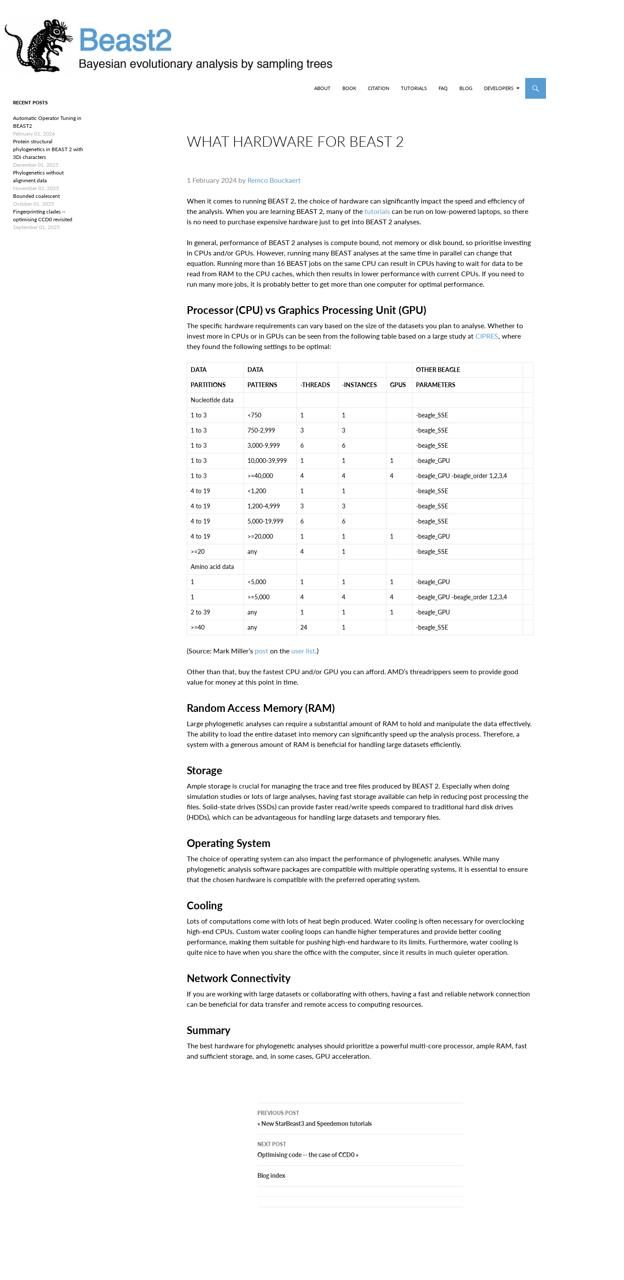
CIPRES (486, 343)
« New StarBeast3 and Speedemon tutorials (360, 1131)
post (261, 657)
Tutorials (414, 88)
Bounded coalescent (36, 196)
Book (349, 88)
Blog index (271, 1189)
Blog (465, 88)
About (322, 88)
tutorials (377, 218)
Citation (378, 88)
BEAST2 (51, 88)
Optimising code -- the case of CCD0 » (360, 1162)
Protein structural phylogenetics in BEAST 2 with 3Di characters (48, 149)
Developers (499, 88)
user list (303, 657)
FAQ (443, 88)
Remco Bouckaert (274, 187)
